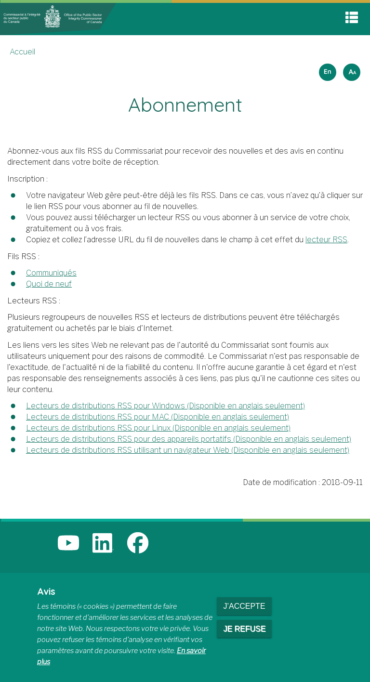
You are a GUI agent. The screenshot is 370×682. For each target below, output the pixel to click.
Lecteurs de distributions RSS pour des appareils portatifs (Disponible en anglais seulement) (188, 439)
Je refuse (244, 629)
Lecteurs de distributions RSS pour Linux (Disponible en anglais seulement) (158, 428)
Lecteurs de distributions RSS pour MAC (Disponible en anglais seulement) (157, 416)
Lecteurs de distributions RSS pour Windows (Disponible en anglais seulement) (165, 405)
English (326, 69)
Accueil (22, 51)
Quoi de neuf (49, 284)
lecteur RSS (326, 239)
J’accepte (244, 606)
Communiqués (51, 272)
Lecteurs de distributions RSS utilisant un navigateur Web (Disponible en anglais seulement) (187, 450)
